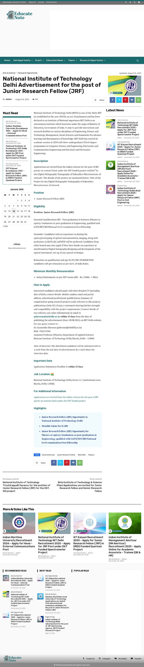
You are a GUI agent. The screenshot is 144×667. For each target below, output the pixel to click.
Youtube (137, 659)
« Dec (5, 226)
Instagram (106, 659)
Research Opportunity (27, 73)
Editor (119, 138)
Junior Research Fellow (66, 455)
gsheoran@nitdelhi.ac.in (47, 316)
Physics (91, 455)
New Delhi (82, 455)
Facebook (90, 659)
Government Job (48, 455)
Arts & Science (9, 73)
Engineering (122, 186)
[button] (137, 60)
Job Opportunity (12, 164)
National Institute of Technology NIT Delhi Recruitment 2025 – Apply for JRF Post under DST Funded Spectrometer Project (16, 152)
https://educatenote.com (17, 248)
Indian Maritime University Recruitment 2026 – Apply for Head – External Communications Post (17, 131)
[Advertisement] (97, 30)
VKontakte (122, 659)
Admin (9, 99)
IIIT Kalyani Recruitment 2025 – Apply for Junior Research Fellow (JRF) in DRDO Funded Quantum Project (16, 174)
